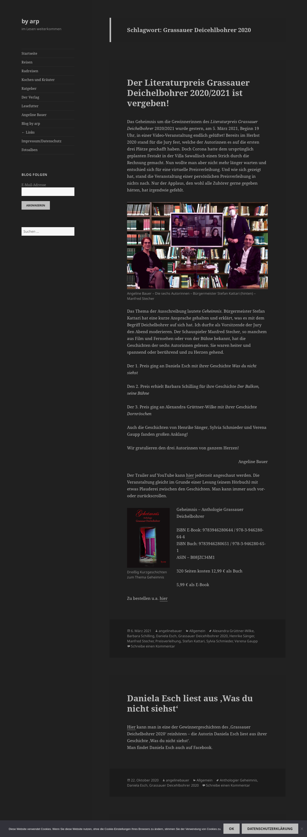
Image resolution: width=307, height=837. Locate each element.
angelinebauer (170, 630)
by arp (30, 21)
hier (190, 475)
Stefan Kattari (193, 641)
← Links (28, 132)
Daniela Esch (166, 636)
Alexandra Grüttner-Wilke (233, 630)
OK (231, 828)
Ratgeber (29, 88)
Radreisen (30, 71)
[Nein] (302, 829)
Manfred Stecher (140, 641)
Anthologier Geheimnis (238, 780)
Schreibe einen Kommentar (153, 646)
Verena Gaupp (246, 641)
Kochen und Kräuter (38, 79)
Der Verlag (30, 97)
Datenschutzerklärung (270, 828)
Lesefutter (30, 106)
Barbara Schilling (140, 636)
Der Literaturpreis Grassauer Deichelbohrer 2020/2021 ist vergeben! (188, 93)
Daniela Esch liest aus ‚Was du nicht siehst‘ (190, 703)
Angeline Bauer (34, 114)
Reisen (27, 62)
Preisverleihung (168, 641)
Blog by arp (31, 123)
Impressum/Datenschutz (41, 141)
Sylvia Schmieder (219, 641)
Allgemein (197, 630)
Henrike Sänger (241, 636)
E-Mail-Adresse (34, 184)
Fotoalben (30, 149)
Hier (131, 727)
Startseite (29, 53)
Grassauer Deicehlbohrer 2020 (203, 636)
